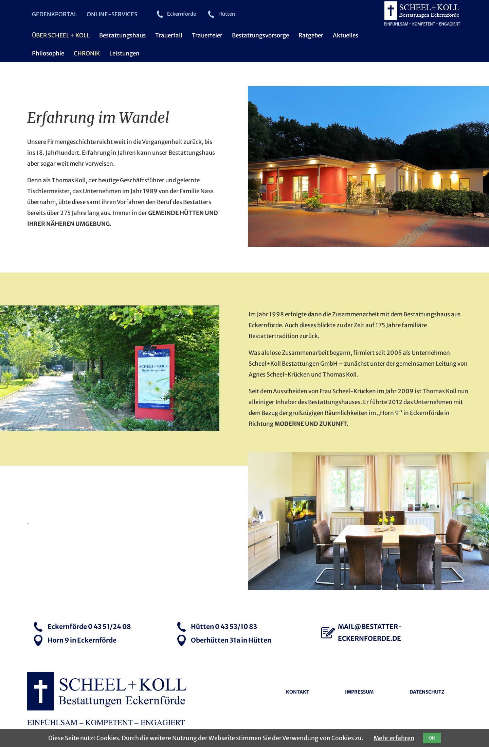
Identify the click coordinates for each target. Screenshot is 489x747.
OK (432, 738)
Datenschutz (427, 692)
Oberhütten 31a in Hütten (231, 640)
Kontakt (297, 692)
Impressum (359, 692)
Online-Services (112, 14)
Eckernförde (181, 14)
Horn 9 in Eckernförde (82, 640)
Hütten (226, 14)
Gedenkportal (54, 14)
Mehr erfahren (394, 738)
